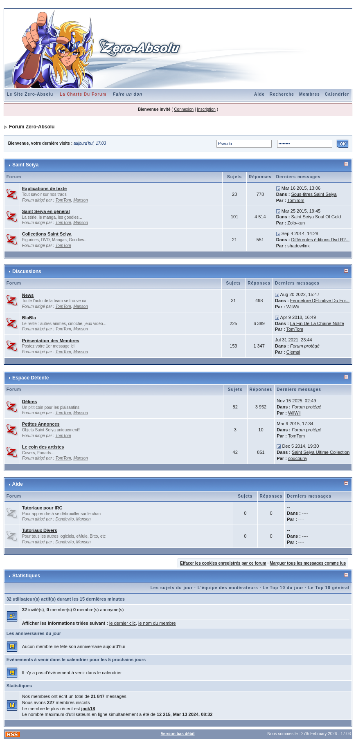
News (28, 295)
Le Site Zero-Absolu (30, 94)
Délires (29, 401)
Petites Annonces (41, 424)
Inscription (206, 109)
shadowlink (298, 245)
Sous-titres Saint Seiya (313, 194)
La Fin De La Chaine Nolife (317, 323)
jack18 (88, 708)
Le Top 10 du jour (283, 587)
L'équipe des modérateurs (228, 587)
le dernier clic (122, 623)
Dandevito (64, 519)
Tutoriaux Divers (39, 530)
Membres (309, 94)
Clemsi (293, 352)
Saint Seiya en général (46, 211)
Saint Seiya (25, 165)
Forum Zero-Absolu (31, 127)
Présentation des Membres (50, 340)
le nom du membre (157, 623)
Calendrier (337, 94)
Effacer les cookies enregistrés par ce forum (223, 563)
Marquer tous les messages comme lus (308, 563)
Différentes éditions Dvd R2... (320, 239)
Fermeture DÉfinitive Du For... (320, 300)
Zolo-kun (296, 222)
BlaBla (29, 317)
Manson (80, 200)
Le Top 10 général (328, 587)
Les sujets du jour (172, 587)
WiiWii (292, 306)
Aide (259, 94)
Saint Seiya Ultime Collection (320, 452)
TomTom (63, 200)
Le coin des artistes (43, 446)
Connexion (184, 109)
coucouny (297, 458)
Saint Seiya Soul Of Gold (316, 216)
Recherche (282, 94)
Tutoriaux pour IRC (42, 507)
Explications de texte (44, 188)
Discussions (26, 271)
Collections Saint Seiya (47, 233)
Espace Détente (30, 378)
